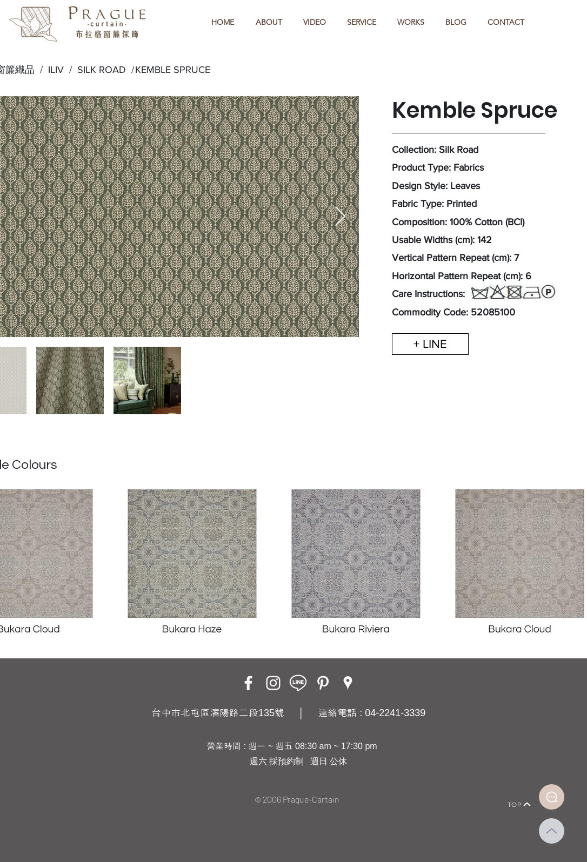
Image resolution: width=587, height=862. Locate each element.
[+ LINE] (430, 344)
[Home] (58, 789)
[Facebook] (248, 683)
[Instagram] (273, 683)
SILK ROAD (99, 69)
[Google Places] (347, 683)
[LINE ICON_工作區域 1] (298, 683)
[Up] (551, 831)
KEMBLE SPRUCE (172, 69)
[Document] (551, 797)
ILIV (56, 69)
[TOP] (519, 804)
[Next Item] (340, 216)
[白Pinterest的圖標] (322, 683)
